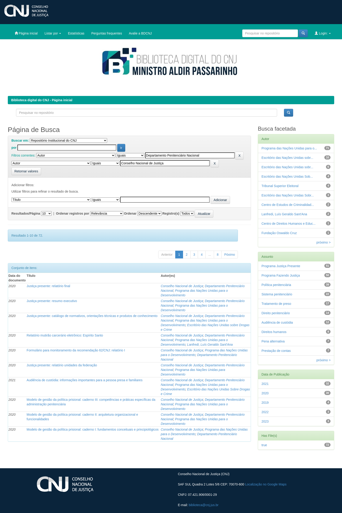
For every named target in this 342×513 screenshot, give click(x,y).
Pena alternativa (273, 341)
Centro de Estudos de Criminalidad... (287, 205)
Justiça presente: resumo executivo (52, 301)
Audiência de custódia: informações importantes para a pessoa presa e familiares (84, 380)
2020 (265, 393)
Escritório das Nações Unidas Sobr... (287, 195)
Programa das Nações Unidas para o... (289, 148)
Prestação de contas (276, 351)
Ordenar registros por (72, 213)
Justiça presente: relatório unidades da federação (62, 365)
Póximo (229, 254)
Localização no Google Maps (265, 484)
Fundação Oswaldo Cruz (279, 233)
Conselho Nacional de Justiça (182, 286)
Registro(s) (170, 213)
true (264, 445)
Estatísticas (76, 33)
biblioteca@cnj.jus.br (203, 505)
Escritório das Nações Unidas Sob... (287, 176)
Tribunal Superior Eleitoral (279, 186)
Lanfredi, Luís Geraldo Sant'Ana (210, 344)
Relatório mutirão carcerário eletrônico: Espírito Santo (65, 335)
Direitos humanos (273, 332)
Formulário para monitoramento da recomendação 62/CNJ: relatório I (76, 350)
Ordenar (130, 213)
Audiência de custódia (277, 322)
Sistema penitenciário (276, 294)
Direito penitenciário (275, 313)
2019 (265, 402)
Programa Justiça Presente (280, 266)
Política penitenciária (276, 285)
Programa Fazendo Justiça (280, 275)
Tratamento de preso (276, 304)
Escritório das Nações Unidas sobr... (287, 158)
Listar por (52, 33)
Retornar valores (26, 171)
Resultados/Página (25, 213)
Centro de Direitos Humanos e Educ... (288, 223)
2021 (265, 384)
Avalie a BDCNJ (140, 33)
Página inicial (26, 33)
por (14, 147)
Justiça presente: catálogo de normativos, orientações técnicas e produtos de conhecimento (92, 316)
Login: (323, 33)
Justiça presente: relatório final (48, 286)
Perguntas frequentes (106, 33)
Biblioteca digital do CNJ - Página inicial (41, 100)
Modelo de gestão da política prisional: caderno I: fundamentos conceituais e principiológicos (92, 429)
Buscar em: (20, 140)
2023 (265, 421)
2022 (265, 412)
